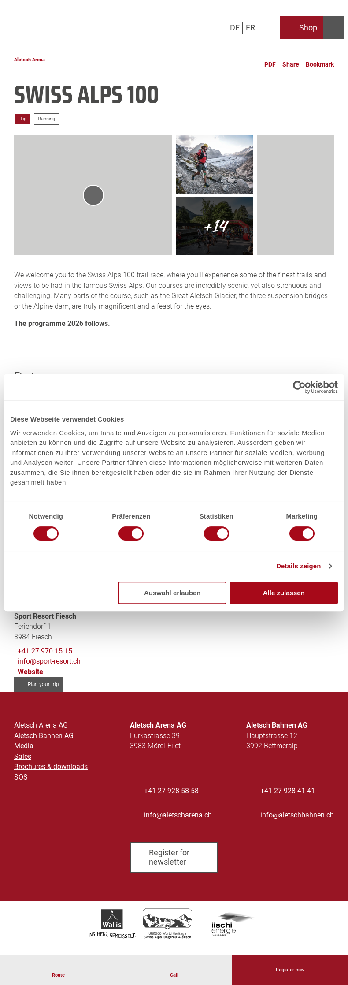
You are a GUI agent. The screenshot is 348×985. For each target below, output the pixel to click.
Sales (22, 756)
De (235, 27)
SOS (21, 777)
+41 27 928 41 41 (287, 791)
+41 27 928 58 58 (171, 791)
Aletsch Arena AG (41, 725)
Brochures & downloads (51, 766)
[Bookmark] (320, 61)
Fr (250, 27)
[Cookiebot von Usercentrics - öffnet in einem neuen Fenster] (299, 387)
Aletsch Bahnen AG (44, 735)
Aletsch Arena (29, 60)
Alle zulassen (284, 593)
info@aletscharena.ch (178, 815)
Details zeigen (298, 566)
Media (23, 746)
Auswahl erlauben (172, 593)
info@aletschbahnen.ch (297, 815)
